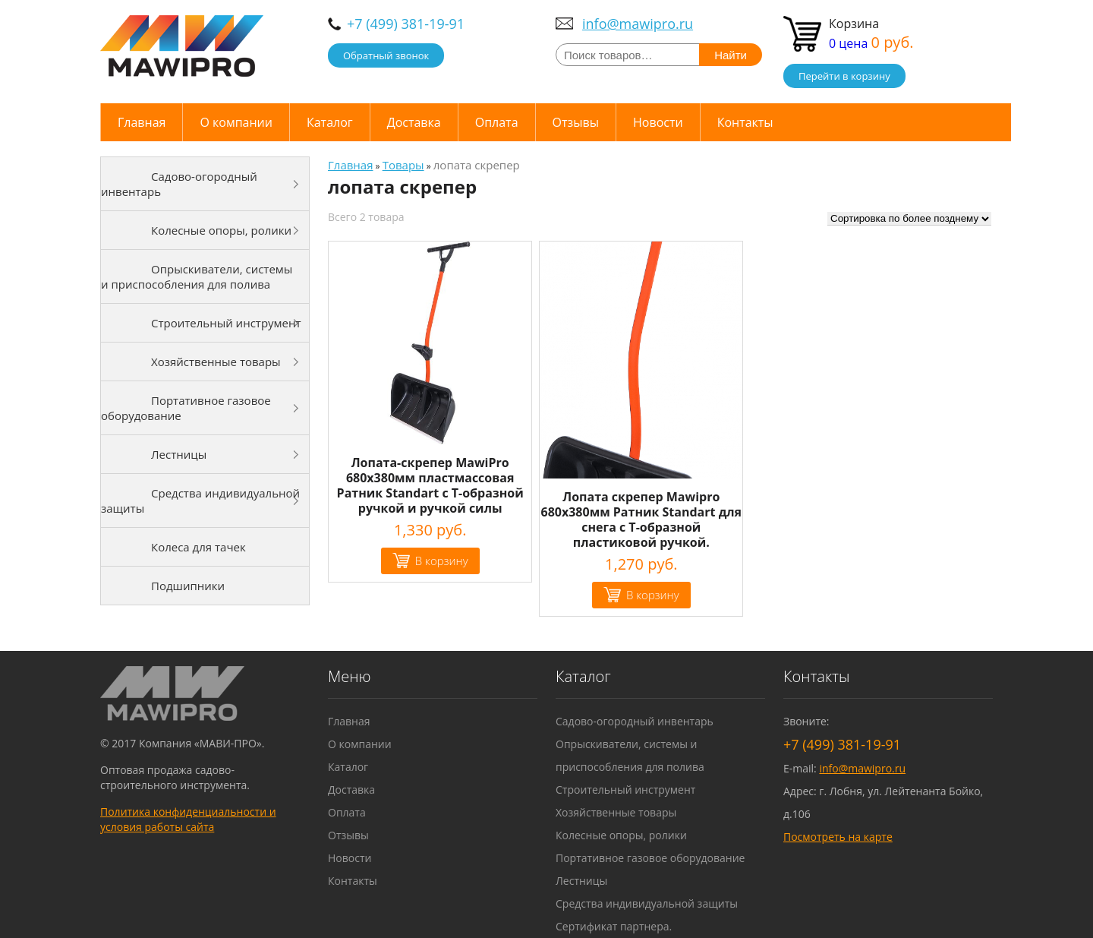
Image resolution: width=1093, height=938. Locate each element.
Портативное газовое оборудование (186, 408)
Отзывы (576, 122)
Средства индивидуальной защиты (200, 500)
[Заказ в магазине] (909, 219)
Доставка (414, 122)
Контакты (745, 122)
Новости (658, 122)
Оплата (496, 122)
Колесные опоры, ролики (221, 230)
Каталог (330, 122)
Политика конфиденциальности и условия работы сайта (188, 819)
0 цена (871, 43)
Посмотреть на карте (838, 836)
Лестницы (178, 454)
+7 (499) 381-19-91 (406, 23)
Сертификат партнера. (614, 926)
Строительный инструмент (226, 322)
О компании (236, 122)
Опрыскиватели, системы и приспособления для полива (196, 276)
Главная (141, 122)
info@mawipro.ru (637, 23)
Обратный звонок (386, 55)
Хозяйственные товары (216, 361)
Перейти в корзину (844, 76)
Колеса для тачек (198, 546)
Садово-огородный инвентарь (179, 184)
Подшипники (188, 585)
